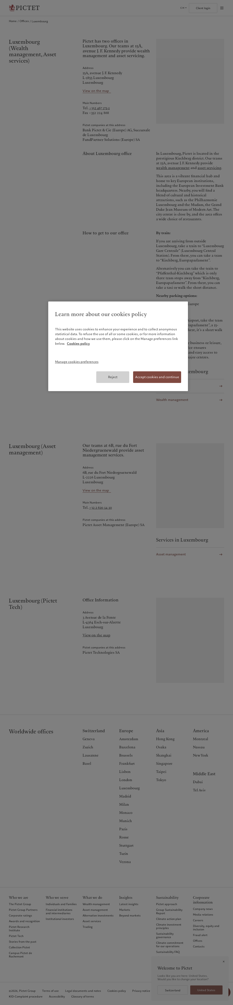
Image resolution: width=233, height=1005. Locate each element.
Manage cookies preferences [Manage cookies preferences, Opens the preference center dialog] (77, 361)
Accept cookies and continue (157, 377)
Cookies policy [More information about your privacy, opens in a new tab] (78, 343)
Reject (112, 377)
